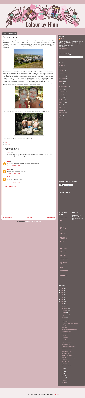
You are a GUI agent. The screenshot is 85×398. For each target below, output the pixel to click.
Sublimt (62, 279)
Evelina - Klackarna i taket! (63, 229)
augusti (64, 317)
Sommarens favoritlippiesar (69, 346)
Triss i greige (65, 321)
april (63, 375)
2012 (62, 301)
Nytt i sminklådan (63, 86)
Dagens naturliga (66, 331)
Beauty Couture (64, 217)
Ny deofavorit (65, 353)
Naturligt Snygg (64, 258)
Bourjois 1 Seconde (67, 355)
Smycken (61, 99)
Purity (61, 267)
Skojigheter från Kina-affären (69, 329)
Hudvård (61, 70)
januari (64, 382)
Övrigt (60, 118)
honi (61, 245)
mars (63, 378)
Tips (60, 105)
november (65, 310)
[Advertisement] (28, 202)
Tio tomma (61, 102)
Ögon (60, 115)
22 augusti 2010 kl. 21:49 (13, 173)
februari (64, 380)
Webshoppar (62, 112)
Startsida (29, 217)
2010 (62, 306)
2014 (62, 297)
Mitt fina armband (66, 344)
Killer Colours (63, 248)
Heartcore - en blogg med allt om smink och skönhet (63, 239)
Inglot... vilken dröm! (67, 342)
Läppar (61, 81)
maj (63, 373)
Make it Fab (63, 255)
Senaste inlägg (7, 217)
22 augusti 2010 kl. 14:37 (13, 165)
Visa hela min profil (64, 48)
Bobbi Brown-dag (66, 351)
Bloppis (61, 65)
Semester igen (65, 319)
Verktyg (61, 110)
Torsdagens (65, 337)
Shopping (61, 97)
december (65, 308)
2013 (62, 299)
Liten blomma (65, 340)
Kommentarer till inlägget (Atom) (33, 221)
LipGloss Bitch (64, 252)
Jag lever (64, 363)
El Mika (61, 224)
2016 (62, 292)
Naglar (60, 84)
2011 (62, 304)
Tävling (61, 107)
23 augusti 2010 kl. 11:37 (13, 183)
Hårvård (61, 73)
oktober (64, 312)
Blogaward (64, 327)
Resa (9, 144)
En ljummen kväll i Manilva (68, 366)
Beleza (61, 220)
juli (63, 368)
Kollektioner (62, 76)
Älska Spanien (65, 361)
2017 (62, 290)
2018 (62, 288)
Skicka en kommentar (10, 186)
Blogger (57, 394)
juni (63, 371)
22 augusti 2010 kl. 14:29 (13, 158)
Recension (61, 91)
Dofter (60, 68)
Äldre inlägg (51, 217)
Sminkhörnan (63, 275)
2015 (62, 295)
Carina (8, 152)
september (65, 315)
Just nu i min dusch (67, 348)
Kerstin (9, 169)
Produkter (61, 89)
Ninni (8, 161)
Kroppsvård (62, 78)
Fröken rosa (63, 233)
